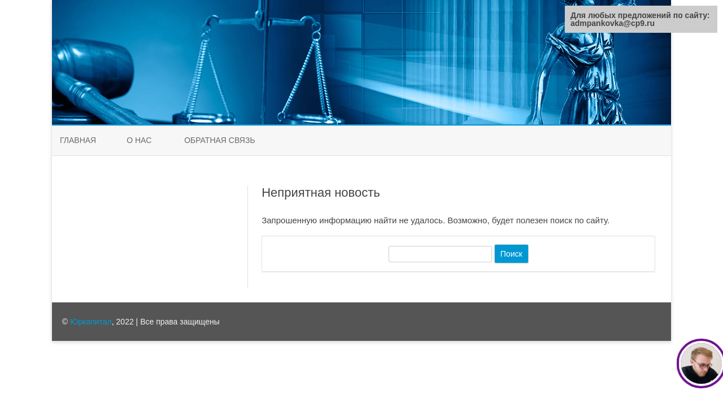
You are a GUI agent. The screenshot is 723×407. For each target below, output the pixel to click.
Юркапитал (91, 321)
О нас (139, 140)
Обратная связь (219, 140)
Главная (78, 140)
